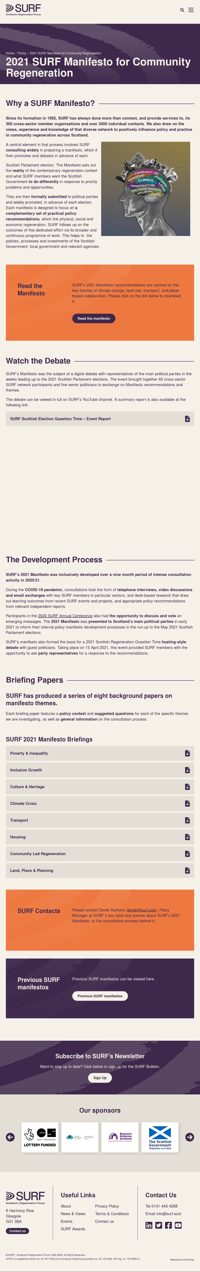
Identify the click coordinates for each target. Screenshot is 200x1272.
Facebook (168, 1228)
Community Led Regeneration (100, 855)
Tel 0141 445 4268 (162, 1209)
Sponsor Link (39, 1140)
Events (66, 1224)
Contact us (17, 1234)
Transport (100, 821)
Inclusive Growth (100, 771)
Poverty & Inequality (100, 754)
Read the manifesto (94, 318)
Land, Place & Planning (100, 871)
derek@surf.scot (141, 911)
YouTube (178, 1228)
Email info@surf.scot (163, 1216)
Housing (100, 838)
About (66, 1209)
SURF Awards (73, 1231)
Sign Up (100, 1080)
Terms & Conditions (112, 1216)
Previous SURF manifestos (100, 997)
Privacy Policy (107, 1209)
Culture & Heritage (100, 788)
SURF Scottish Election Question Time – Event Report (100, 420)
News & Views (73, 1216)
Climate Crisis (100, 805)
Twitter (158, 1228)
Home (23, 10)
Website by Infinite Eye (182, 1262)
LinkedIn (149, 1228)
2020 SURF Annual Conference (65, 616)
